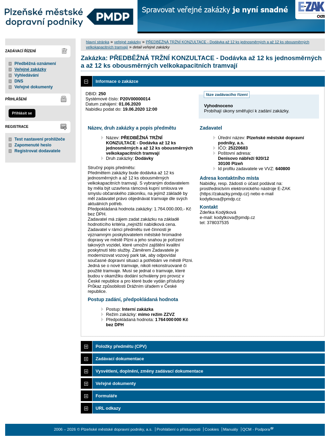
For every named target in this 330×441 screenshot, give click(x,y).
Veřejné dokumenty (33, 87)
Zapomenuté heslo (32, 145)
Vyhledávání (26, 75)
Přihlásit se (22, 113)
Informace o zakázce (117, 81)
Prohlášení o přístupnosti (178, 429)
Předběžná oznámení (35, 63)
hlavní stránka (97, 42)
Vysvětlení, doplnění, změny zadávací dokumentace (149, 371)
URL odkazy (108, 408)
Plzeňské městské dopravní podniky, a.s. (69, 16)
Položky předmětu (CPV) (121, 346)
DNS (18, 81)
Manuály (230, 429)
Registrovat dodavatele (37, 150)
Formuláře (106, 395)
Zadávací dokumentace (120, 358)
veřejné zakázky (127, 42)
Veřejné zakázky (30, 69)
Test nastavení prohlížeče (39, 139)
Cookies (212, 429)
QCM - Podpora (256, 429)
